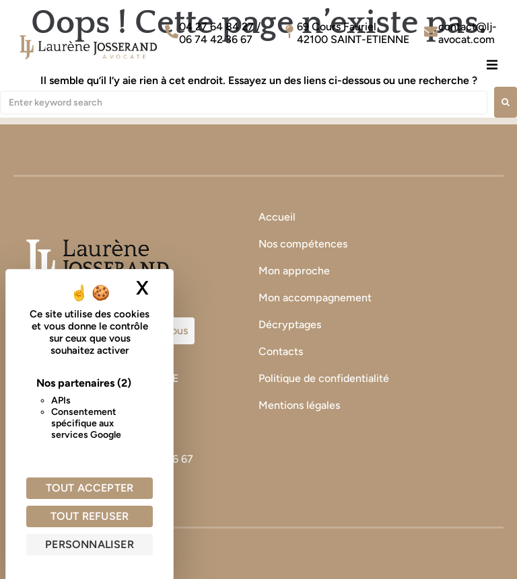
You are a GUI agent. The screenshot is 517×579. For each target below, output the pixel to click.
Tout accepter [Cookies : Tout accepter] (90, 487)
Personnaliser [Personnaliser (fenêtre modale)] (89, 544)
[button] (492, 64)
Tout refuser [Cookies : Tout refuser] (89, 516)
